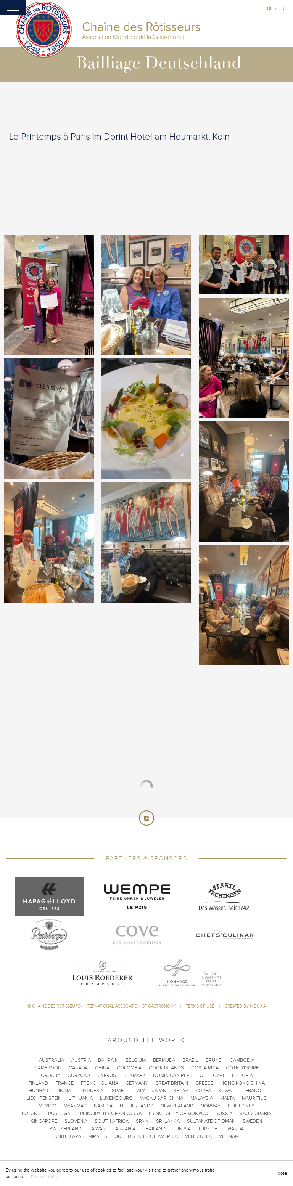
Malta (227, 1098)
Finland (38, 1083)
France (64, 1083)
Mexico (47, 1106)
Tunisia (182, 1129)
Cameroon (47, 1068)
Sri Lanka (168, 1121)
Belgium (136, 1060)
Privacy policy (45, 1177)
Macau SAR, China (161, 1098)
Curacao (79, 1075)
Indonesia (90, 1091)
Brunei (214, 1060)
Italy (139, 1091)
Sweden (252, 1121)
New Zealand (177, 1106)
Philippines (241, 1106)
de (270, 8)
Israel (118, 1091)
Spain (142, 1121)
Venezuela (198, 1136)
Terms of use (200, 1006)
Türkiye (207, 1129)
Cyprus (106, 1075)
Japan (159, 1091)
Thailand (154, 1129)
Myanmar (75, 1106)
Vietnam (229, 1136)
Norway (211, 1106)
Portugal (60, 1113)
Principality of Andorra (111, 1113)
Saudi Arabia (255, 1113)
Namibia (103, 1106)
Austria (81, 1060)
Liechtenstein (43, 1098)
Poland (31, 1113)
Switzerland (65, 1129)
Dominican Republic (178, 1075)
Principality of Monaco (178, 1113)
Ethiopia (242, 1075)
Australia (51, 1060)
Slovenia (75, 1121)
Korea (203, 1091)
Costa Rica (205, 1068)
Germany (137, 1083)
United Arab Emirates (80, 1136)
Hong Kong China (243, 1083)
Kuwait (226, 1091)
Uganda (234, 1129)
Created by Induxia (245, 1006)
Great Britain (171, 1083)
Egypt (217, 1075)
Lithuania (81, 1098)
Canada (78, 1068)
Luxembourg (116, 1098)
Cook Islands (166, 1068)
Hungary (40, 1091)
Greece (204, 1083)
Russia (224, 1113)
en (281, 8)
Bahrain (108, 1060)
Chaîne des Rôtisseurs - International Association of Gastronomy (104, 1006)
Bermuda (164, 1060)
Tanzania (124, 1129)
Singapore (44, 1121)
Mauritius (254, 1098)
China (102, 1068)
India (65, 1091)
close (282, 1173)
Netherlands (136, 1106)
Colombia (129, 1068)
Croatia (50, 1075)
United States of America (146, 1136)
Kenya (181, 1091)
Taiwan (97, 1129)
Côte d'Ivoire (242, 1068)
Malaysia (201, 1098)
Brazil (190, 1060)
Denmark (134, 1075)
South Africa (112, 1121)
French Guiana (99, 1083)
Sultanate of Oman (211, 1121)
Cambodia (242, 1060)
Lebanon (254, 1091)
